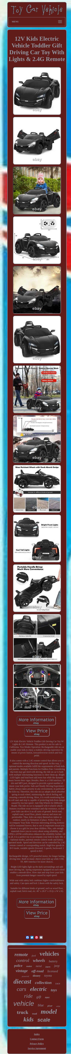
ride (28, 996)
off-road (37, 971)
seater (29, 966)
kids (28, 1019)
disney (37, 975)
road (34, 1013)
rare (47, 997)
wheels (39, 960)
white (58, 1006)
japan (47, 966)
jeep (56, 966)
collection (43, 982)
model (49, 1011)
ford (34, 955)
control (22, 960)
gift (38, 997)
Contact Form (37, 1039)
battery (53, 961)
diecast (22, 981)
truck (22, 1012)
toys (54, 990)
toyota (48, 975)
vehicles (49, 953)
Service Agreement (37, 1048)
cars (21, 989)
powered (25, 976)
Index (37, 1034)
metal (39, 966)
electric (38, 989)
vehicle (23, 1003)
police (18, 966)
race (57, 983)
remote (21, 954)
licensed (52, 971)
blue (41, 1005)
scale (43, 1020)
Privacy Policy (37, 1043)
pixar (50, 1005)
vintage (22, 971)
